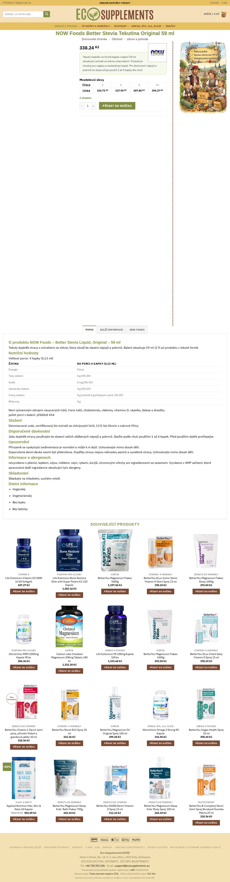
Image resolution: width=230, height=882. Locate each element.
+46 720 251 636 (95, 865)
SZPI (133, 870)
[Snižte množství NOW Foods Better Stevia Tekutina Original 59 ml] (82, 106)
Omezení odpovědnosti (130, 847)
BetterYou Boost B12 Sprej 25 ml (69, 731)
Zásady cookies (157, 847)
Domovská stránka (94, 39)
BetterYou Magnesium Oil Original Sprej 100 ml (115, 731)
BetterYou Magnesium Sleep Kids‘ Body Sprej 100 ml (160, 807)
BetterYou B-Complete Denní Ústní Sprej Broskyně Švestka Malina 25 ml (206, 809)
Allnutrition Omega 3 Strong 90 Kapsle (161, 731)
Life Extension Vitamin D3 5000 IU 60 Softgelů (23, 579)
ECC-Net (152, 873)
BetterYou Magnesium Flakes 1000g (161, 655)
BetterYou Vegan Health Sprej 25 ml (206, 731)
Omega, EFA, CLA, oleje (147, 26)
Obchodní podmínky (56, 847)
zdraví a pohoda (67, 26)
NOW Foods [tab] (137, 329)
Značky (171, 26)
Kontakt (214, 2)
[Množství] (88, 106)
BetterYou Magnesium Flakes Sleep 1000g (206, 579)
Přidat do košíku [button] (24, 591)
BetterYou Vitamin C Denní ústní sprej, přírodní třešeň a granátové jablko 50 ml (24, 733)
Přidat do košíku (117, 106)
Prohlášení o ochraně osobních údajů (195, 847)
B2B (97, 847)
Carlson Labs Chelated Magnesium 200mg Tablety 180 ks (69, 657)
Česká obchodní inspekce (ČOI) (104, 873)
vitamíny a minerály (97, 26)
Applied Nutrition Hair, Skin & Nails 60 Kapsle (24, 807)
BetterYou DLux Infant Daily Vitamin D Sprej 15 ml (206, 655)
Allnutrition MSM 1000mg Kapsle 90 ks (24, 655)
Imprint (107, 847)
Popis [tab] (89, 329)
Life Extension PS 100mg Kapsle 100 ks (115, 655)
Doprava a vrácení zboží (25, 847)
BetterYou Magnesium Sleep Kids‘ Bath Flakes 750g (69, 807)
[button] (17, 3)
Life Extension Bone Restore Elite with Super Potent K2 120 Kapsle (69, 581)
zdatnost (122, 26)
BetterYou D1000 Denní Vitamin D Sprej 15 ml (115, 807)
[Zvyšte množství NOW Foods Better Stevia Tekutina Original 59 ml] (94, 106)
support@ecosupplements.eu (132, 865)
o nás (224, 2)
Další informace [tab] (111, 329)
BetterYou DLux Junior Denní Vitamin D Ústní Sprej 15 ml (160, 579)
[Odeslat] (46, 14)
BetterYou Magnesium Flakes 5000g (115, 579)
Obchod (117, 39)
